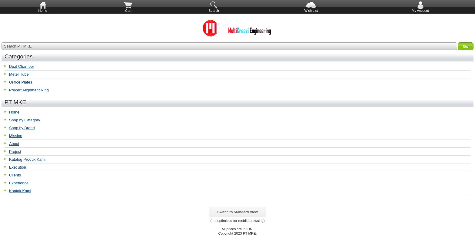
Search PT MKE (18, 46)
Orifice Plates (20, 82)
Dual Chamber (21, 66)
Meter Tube (19, 74)
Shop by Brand (22, 128)
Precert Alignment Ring (29, 90)
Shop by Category (24, 120)
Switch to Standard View (237, 212)
